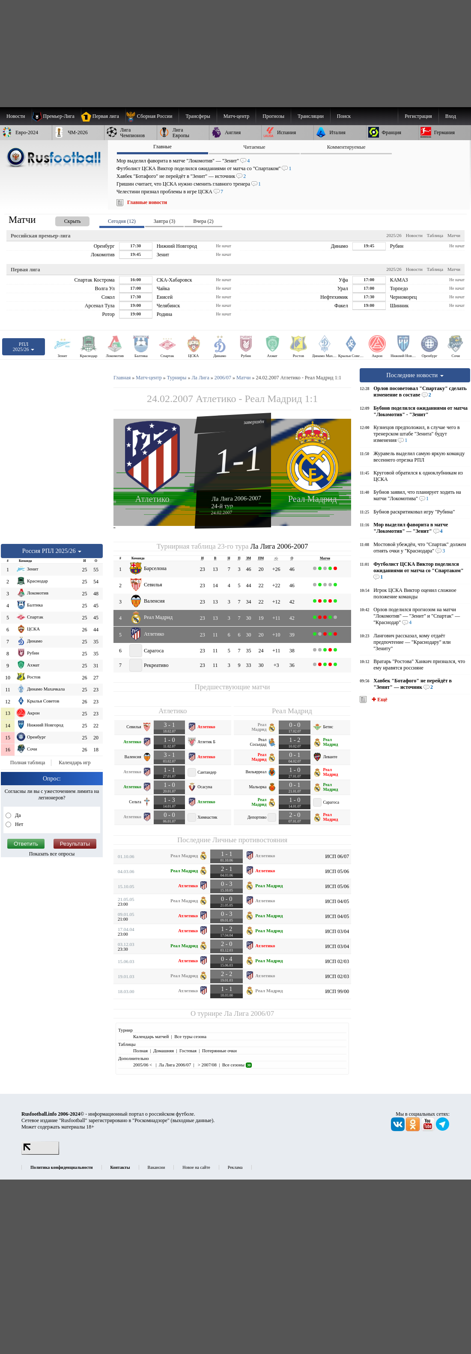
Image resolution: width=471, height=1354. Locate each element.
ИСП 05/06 (337, 871)
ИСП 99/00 (337, 991)
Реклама (235, 1167)
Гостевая (188, 1050)
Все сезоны (237, 1064)
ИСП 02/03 (337, 961)
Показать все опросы (52, 854)
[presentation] (63, 219)
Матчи (453, 235)
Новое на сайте (196, 1167)
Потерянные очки (219, 1050)
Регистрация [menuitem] (418, 116)
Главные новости (147, 202)
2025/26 (393, 235)
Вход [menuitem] (450, 116)
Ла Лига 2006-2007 (236, 498)
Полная (140, 1050)
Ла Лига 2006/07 (249, 1013)
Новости (414, 235)
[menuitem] (152, 116)
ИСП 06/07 (337, 856)
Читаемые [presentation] (254, 147)
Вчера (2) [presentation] (203, 221)
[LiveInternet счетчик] (40, 1153)
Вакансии (156, 1167)
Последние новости (415, 375)
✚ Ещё (378, 700)
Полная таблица (27, 763)
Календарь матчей (151, 1036)
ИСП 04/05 (337, 901)
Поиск (344, 116)
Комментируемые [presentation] (346, 147)
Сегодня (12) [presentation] (122, 221)
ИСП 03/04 (337, 931)
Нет (18, 824)
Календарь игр (74, 763)
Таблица (435, 235)
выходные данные (192, 1120)
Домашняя (163, 1050)
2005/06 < (143, 1064)
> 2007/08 (207, 1064)
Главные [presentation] (162, 147)
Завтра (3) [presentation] (164, 221)
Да (17, 815)
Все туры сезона (190, 1036)
